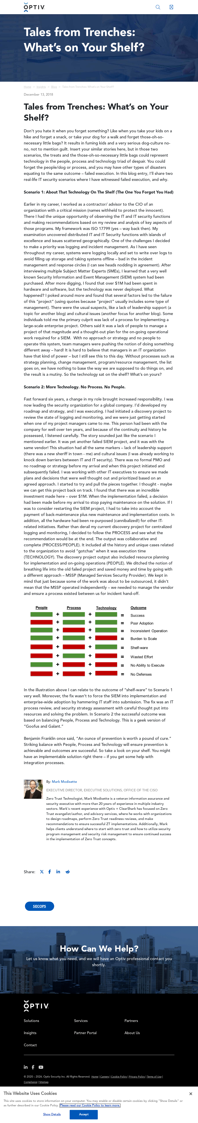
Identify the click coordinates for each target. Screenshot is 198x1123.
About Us (132, 1033)
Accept (84, 1114)
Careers (104, 1077)
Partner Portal (85, 1033)
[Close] (191, 1094)
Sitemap (44, 1082)
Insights (41, 87)
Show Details (52, 1114)
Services (81, 1021)
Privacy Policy (137, 1077)
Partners (131, 1021)
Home (27, 87)
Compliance (30, 1082)
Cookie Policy (119, 1077)
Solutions (31, 1021)
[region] (99, 1105)
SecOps (39, 906)
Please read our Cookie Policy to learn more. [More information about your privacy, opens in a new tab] (90, 1105)
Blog (54, 87)
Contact (30, 1045)
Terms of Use (154, 1077)
